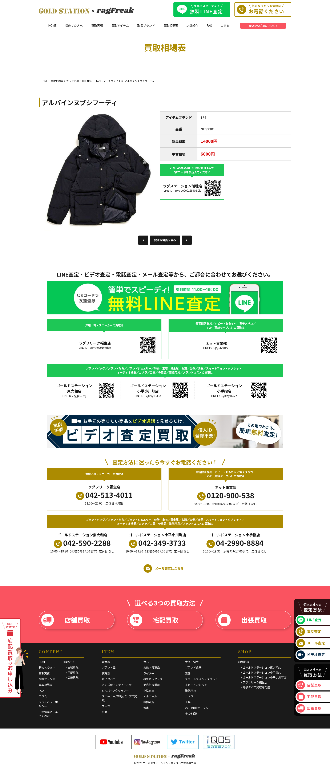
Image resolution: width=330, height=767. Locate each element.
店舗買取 (65, 620)
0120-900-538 (225, 495)
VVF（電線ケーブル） (198, 708)
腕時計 (106, 673)
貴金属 (106, 662)
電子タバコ (109, 679)
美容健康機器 (151, 685)
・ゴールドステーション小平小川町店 (263, 677)
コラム (225, 25)
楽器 (187, 673)
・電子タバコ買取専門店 (255, 687)
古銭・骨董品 (151, 667)
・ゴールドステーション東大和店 (260, 667)
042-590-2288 (82, 543)
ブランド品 (109, 667)
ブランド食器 (193, 667)
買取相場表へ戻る (165, 240)
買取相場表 (170, 25)
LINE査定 (309, 620)
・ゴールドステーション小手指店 (260, 672)
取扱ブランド (146, 25)
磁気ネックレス (152, 679)
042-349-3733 (157, 543)
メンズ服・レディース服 (117, 685)
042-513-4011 (104, 495)
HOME (52, 25)
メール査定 (311, 643)
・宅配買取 (72, 672)
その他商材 (192, 713)
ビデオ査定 (311, 654)
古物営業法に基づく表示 (48, 714)
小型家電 (148, 691)
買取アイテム (120, 25)
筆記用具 (190, 691)
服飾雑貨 (148, 702)
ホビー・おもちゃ (196, 685)
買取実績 (97, 25)
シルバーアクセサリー (115, 691)
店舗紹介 (192, 25)
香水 (146, 708)
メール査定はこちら (164, 568)
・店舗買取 (72, 677)
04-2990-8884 (234, 543)
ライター (148, 673)
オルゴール (150, 696)
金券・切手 (192, 662)
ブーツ (106, 706)
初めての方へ (74, 25)
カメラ (189, 696)
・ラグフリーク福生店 (253, 682)
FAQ (209, 25)
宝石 (146, 662)
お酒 (104, 712)
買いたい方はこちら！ (263, 26)
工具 (187, 702)
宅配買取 (154, 620)
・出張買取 (72, 667)
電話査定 (309, 631)
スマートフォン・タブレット (203, 679)
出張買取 (242, 620)
